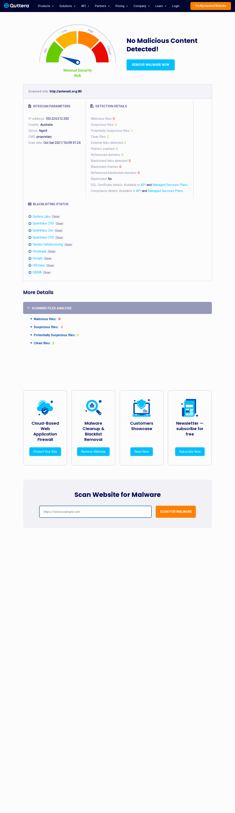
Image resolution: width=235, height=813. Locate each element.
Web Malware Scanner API (120, 739)
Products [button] (44, 6)
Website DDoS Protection (83, 745)
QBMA (37, 272)
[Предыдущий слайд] (10, 621)
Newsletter (184, 751)
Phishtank (39, 251)
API (143, 185)
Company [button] (140, 6)
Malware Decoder (43, 745)
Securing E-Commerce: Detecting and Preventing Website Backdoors (50, 610)
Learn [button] (159, 6)
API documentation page (46, 783)
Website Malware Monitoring (85, 739)
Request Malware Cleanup (47, 764)
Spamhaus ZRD (43, 223)
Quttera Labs (42, 216)
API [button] (84, 6)
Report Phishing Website (191, 745)
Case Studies (149, 757)
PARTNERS (114, 720)
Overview (111, 727)
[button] (176, 512)
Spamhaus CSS (43, 237)
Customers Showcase (141, 425)
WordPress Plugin (43, 733)
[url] (95, 512)
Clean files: (42, 343)
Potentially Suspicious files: (55, 335)
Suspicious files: (46, 327)
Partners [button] (101, 6)
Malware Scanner (42, 739)
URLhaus (39, 265)
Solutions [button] (66, 6)
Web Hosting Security (117, 733)
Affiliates (110, 745)
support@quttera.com (190, 739)
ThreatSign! (39, 727)
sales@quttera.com (189, 733)
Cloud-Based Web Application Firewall (45, 431)
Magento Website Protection (85, 751)
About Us (147, 727)
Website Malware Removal (84, 727)
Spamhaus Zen (43, 230)
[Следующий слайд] (225, 621)
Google (38, 258)
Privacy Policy (149, 739)
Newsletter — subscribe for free (189, 428)
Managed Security (116, 751)
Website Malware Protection (85, 733)
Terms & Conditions (152, 733)
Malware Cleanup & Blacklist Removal (93, 431)
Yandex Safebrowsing (48, 244)
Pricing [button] (120, 6)
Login (175, 6)
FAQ (144, 745)
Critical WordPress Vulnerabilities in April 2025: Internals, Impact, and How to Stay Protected (183, 610)
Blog (180, 727)
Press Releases (150, 751)
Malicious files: (45, 319)
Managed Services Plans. (170, 185)
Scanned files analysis (52, 308)
